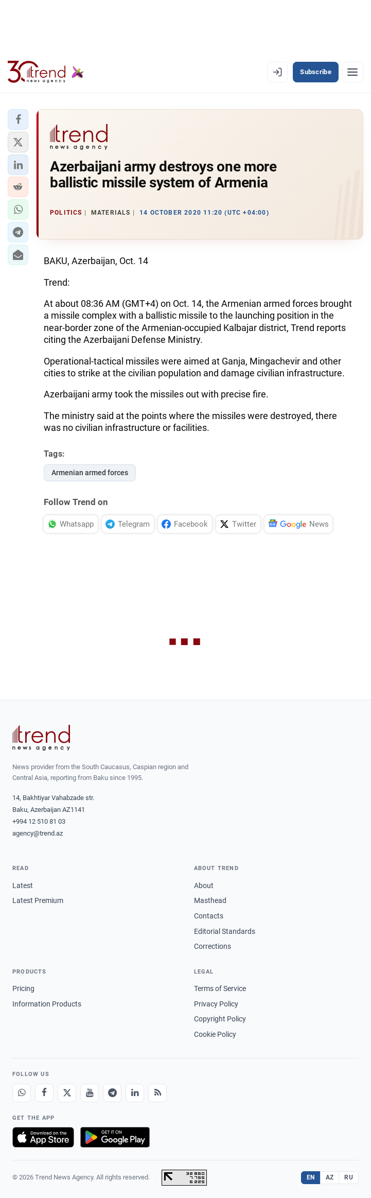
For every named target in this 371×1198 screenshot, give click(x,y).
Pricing (23, 988)
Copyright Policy (220, 1019)
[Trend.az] (46, 72)
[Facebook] (44, 1093)
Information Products (46, 1004)
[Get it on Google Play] (115, 1137)
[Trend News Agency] (41, 738)
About (204, 885)
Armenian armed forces (89, 472)
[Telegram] (112, 1093)
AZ (330, 1177)
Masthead (210, 900)
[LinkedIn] (135, 1093)
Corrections (212, 946)
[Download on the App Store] (43, 1137)
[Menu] (352, 72)
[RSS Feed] (157, 1093)
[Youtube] (89, 1093)
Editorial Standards (224, 931)
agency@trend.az (37, 833)
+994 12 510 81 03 (38, 821)
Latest (22, 885)
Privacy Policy (216, 1004)
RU (348, 1177)
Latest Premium (37, 900)
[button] (18, 119)
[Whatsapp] (21, 1093)
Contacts (208, 916)
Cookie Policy (215, 1034)
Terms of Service (220, 988)
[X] (67, 1093)
